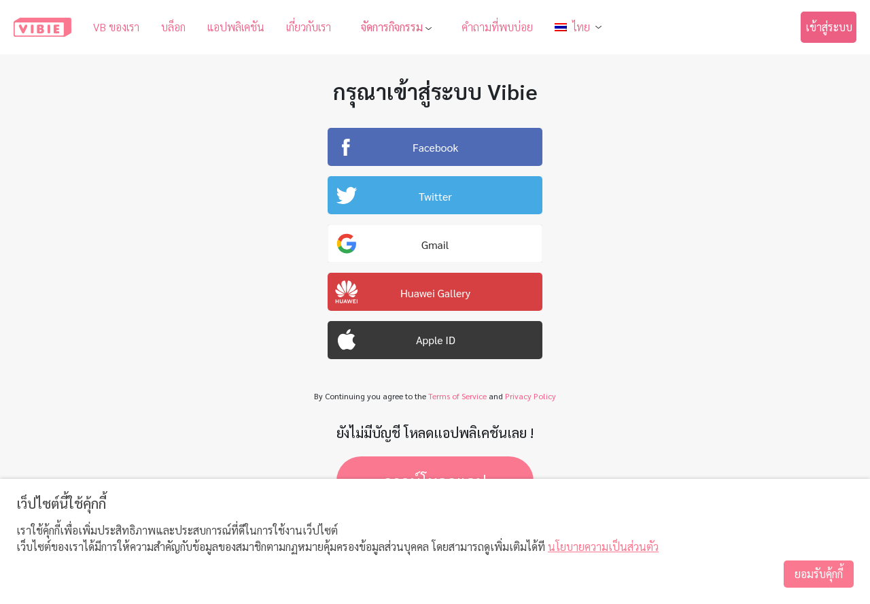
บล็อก (173, 27)
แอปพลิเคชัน (235, 27)
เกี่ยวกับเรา (308, 27)
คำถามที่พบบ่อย (497, 27)
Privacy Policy (530, 395)
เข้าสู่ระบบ (828, 27)
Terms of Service (457, 395)
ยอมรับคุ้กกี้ (819, 574)
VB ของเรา (116, 27)
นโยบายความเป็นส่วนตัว (603, 546)
